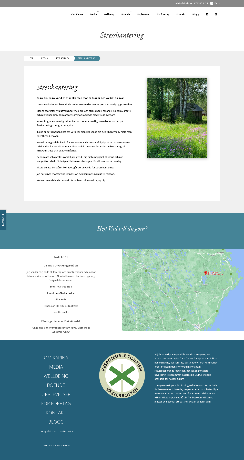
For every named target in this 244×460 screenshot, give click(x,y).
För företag (163, 14)
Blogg (195, 14)
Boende (125, 14)
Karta (217, 3)
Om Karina (77, 14)
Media (93, 14)
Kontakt (180, 14)
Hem (31, 58)
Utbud (44, 58)
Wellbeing (109, 14)
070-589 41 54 (201, 3)
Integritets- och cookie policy (57, 431)
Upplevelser (143, 14)
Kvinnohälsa (62, 58)
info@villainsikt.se (183, 3)
